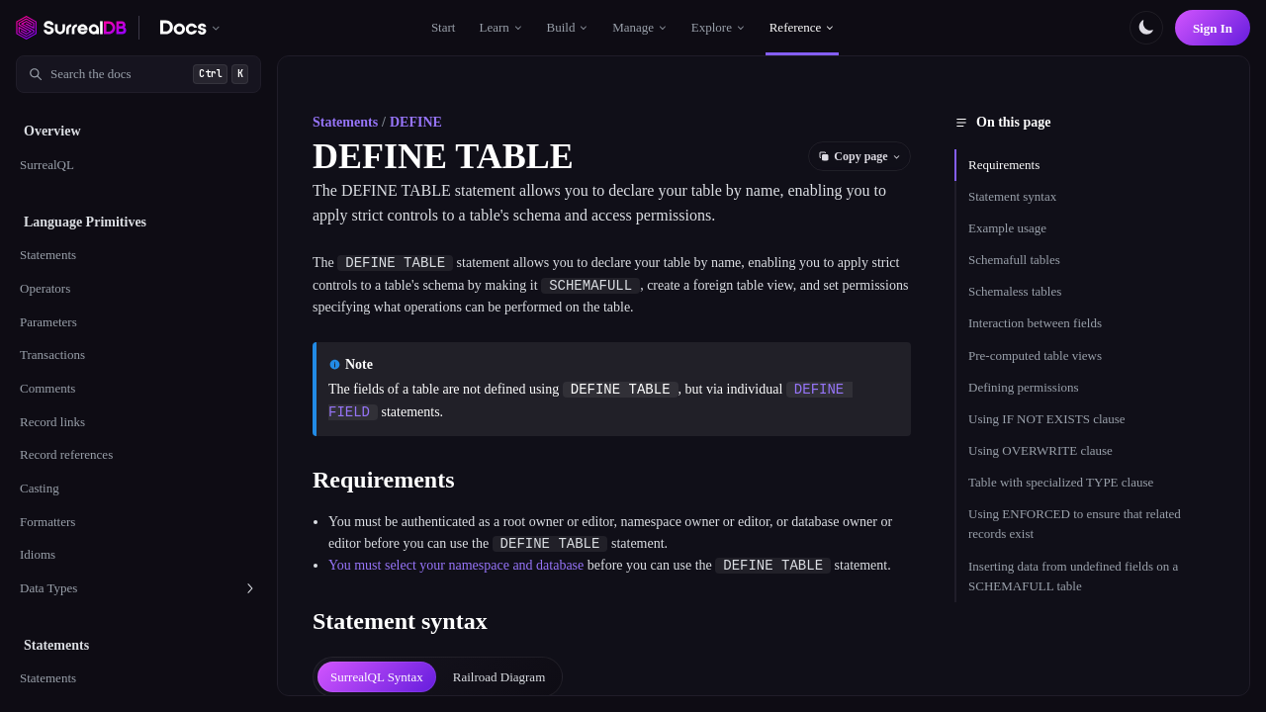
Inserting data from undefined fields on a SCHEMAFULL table (1073, 576)
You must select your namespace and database (456, 566)
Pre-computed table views (1035, 355)
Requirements (1004, 164)
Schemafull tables (1014, 259)
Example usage (1007, 228)
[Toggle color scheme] (1146, 27)
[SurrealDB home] (71, 28)
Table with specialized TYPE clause (1060, 482)
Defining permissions (1023, 387)
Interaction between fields (1035, 322)
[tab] (376, 677)
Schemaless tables (1014, 291)
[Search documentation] (138, 74)
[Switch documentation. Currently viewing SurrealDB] (190, 28)
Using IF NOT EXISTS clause (1047, 418)
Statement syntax (1012, 196)
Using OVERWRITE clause (1040, 450)
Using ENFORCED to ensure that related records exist (1074, 523)
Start (443, 27)
